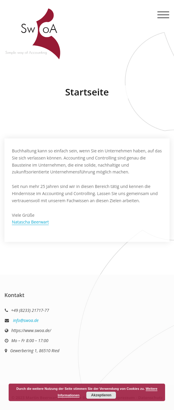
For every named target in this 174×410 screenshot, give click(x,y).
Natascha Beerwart (30, 222)
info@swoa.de (25, 320)
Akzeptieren (101, 395)
